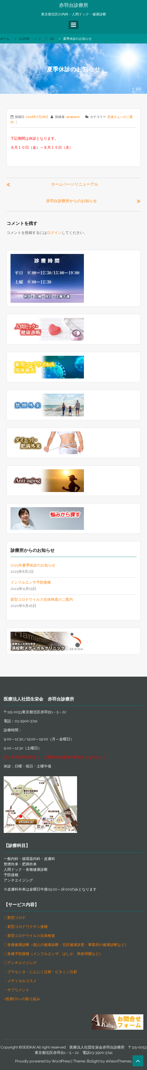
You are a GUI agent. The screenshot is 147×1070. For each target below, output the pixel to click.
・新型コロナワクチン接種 (26, 926)
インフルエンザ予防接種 (31, 582)
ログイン (54, 233)
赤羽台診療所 (73, 5)
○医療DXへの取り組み (22, 999)
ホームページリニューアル (74, 184)
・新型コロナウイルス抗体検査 (29, 936)
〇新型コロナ (15, 917)
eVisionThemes (118, 1061)
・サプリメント (16, 990)
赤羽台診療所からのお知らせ (71, 201)
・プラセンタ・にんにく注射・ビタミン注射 (40, 972)
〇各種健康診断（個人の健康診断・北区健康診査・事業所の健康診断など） (66, 945)
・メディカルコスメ (20, 981)
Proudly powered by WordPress (42, 1061)
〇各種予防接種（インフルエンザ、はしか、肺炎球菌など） (53, 954)
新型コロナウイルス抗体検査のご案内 (42, 599)
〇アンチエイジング (20, 963)
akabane (73, 117)
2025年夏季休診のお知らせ (33, 565)
